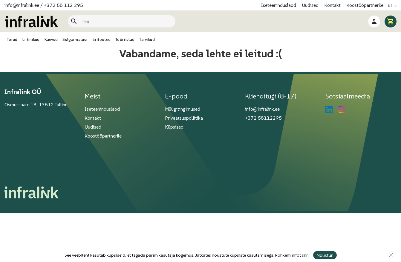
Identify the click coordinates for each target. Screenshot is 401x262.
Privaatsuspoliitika (184, 118)
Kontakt (333, 5)
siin (305, 255)
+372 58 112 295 (63, 5)
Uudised (311, 5)
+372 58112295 (263, 118)
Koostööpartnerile (364, 5)
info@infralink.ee (21, 5)
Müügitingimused (182, 109)
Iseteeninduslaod (279, 5)
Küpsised (174, 127)
